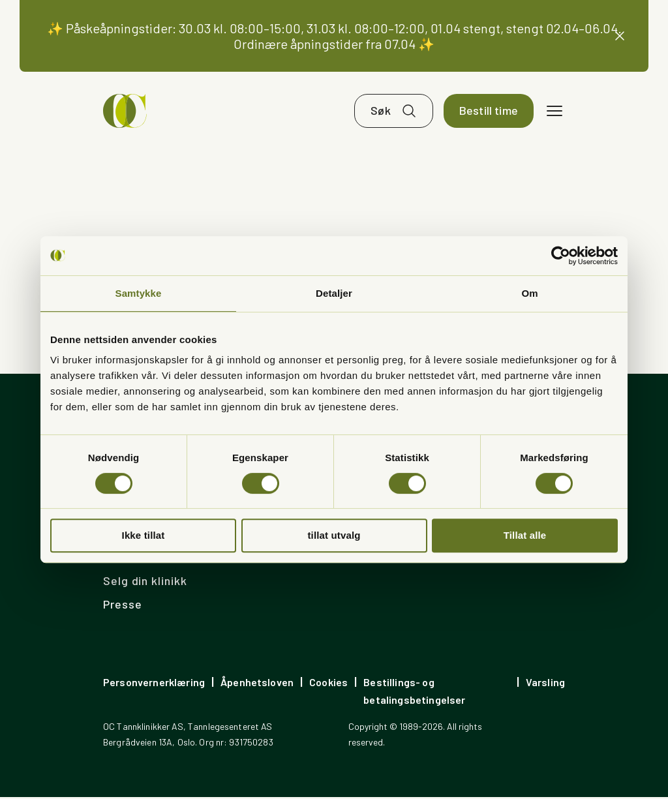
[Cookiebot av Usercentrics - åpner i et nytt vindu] (561, 255)
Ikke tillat (143, 535)
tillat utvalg (333, 535)
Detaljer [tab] (334, 293)
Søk (381, 112)
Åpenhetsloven (257, 684)
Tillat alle (525, 535)
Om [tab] (529, 293)
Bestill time (488, 112)
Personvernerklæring (154, 684)
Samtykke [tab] (138, 293)
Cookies (328, 684)
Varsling (545, 684)
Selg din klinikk (145, 582)
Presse (122, 606)
